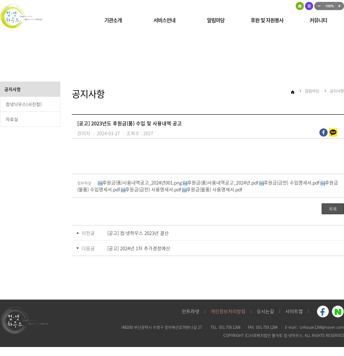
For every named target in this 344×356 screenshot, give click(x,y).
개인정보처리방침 (227, 311)
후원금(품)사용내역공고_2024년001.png (140, 182)
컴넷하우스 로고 (22, 16)
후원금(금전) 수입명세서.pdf (289, 182)
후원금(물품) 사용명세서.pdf (212, 189)
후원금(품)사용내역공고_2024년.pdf (220, 182)
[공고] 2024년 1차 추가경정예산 (138, 248)
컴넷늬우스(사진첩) (24, 104)
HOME (300, 6)
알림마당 (215, 20)
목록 (333, 209)
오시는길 (265, 311)
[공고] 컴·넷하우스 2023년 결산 (138, 233)
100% (329, 6)
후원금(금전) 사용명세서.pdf (151, 189)
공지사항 (12, 89)
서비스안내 (164, 20)
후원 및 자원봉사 (267, 20)
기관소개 (113, 20)
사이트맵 (309, 6)
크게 (340, 6)
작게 (318, 6)
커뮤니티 (318, 20)
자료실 (12, 119)
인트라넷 (190, 311)
